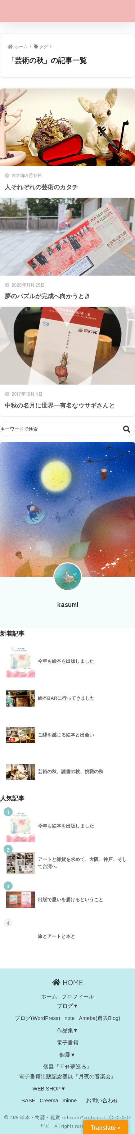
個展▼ (67, 1055)
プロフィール (78, 996)
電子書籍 (67, 1042)
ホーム (49, 996)
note (69, 1018)
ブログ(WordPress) (37, 1018)
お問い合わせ (102, 1100)
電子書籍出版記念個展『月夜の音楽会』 (67, 1076)
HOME (67, 982)
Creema (49, 1100)
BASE (29, 1100)
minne (70, 1100)
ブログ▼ (67, 1006)
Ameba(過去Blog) (99, 1018)
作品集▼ (67, 1030)
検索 (127, 429)
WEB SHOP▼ (49, 1089)
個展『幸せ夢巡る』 (67, 1067)
